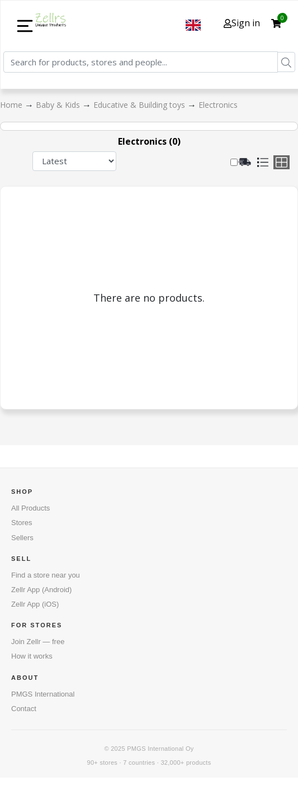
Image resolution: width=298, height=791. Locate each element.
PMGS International (42, 694)
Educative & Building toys (140, 104)
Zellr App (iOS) (35, 604)
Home (12, 104)
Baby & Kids (59, 104)
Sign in (242, 23)
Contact (23, 708)
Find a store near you (45, 575)
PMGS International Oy (160, 748)
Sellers (22, 537)
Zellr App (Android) (41, 589)
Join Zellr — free (37, 641)
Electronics (218, 104)
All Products (30, 508)
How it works (32, 656)
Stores (21, 522)
